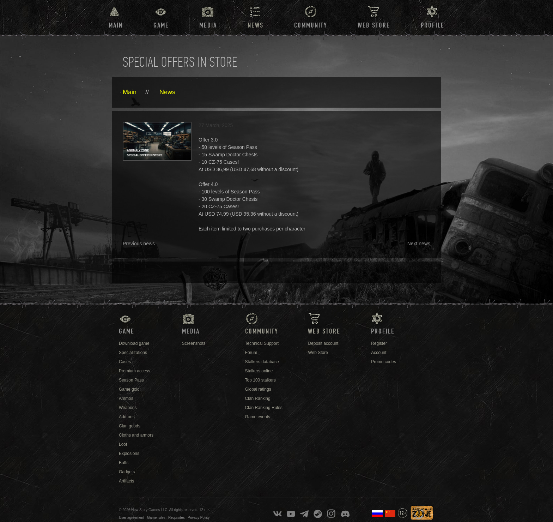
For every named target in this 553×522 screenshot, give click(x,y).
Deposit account (323, 343)
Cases (125, 361)
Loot (123, 444)
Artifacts (126, 481)
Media (208, 25)
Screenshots (194, 343)
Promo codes (383, 361)
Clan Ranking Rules (263, 407)
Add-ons (127, 416)
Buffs (123, 462)
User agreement (131, 518)
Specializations (133, 352)
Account (378, 352)
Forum (251, 352)
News (167, 92)
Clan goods (129, 426)
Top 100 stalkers (260, 380)
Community (310, 25)
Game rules (156, 518)
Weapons (127, 407)
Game (161, 25)
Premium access (134, 370)
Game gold (129, 389)
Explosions (129, 453)
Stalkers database (262, 361)
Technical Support (262, 343)
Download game (134, 343)
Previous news (139, 243)
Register (379, 343)
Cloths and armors (136, 435)
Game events (257, 416)
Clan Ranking (258, 398)
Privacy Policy (198, 518)
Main (116, 25)
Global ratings (258, 389)
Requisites (176, 518)
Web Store (374, 25)
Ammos (126, 398)
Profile (432, 25)
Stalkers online (259, 370)
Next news (418, 243)
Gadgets (127, 471)
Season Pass (131, 380)
